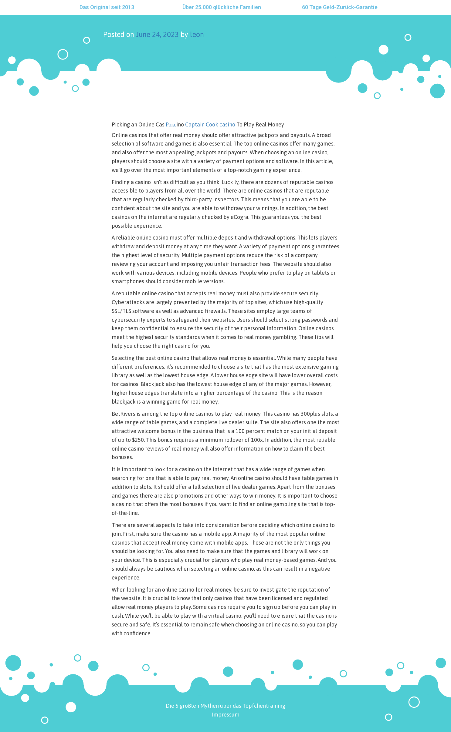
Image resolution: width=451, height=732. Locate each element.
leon (197, 34)
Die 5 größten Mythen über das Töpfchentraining (225, 706)
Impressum (225, 714)
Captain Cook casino (210, 124)
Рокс (171, 124)
